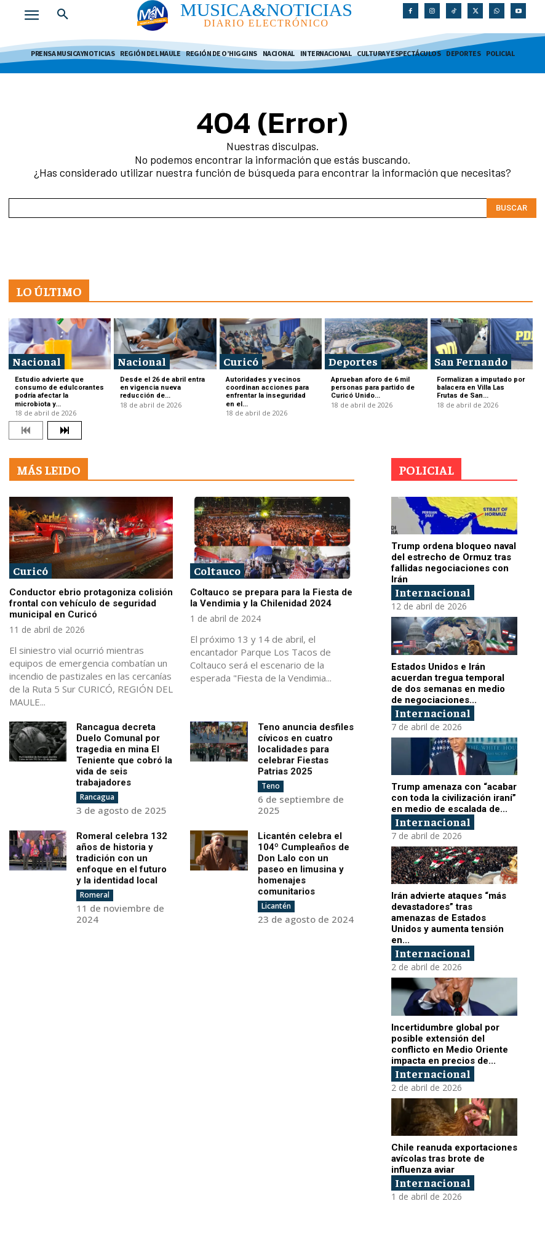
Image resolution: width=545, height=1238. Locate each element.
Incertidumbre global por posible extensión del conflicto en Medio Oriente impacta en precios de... (449, 1044)
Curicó (240, 361)
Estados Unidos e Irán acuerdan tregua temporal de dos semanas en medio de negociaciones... (448, 683)
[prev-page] (26, 430)
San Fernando (470, 361)
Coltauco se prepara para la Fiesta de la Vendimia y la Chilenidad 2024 (271, 598)
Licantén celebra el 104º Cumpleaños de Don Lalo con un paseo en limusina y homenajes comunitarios (303, 863)
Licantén (276, 906)
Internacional (433, 592)
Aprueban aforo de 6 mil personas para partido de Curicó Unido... (373, 388)
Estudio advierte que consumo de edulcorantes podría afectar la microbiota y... (59, 392)
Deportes (353, 361)
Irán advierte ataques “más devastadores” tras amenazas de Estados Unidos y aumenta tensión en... (448, 918)
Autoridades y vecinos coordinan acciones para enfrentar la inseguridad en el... (267, 392)
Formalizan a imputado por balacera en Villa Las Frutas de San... (481, 388)
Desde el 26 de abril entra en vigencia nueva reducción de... (162, 388)
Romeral (94, 895)
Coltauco (217, 570)
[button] (63, 15)
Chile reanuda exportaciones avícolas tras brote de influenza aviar (454, 1158)
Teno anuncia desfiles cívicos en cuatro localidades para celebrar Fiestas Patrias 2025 (306, 749)
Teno (270, 786)
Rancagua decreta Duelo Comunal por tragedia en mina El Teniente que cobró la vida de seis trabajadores (124, 754)
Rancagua (97, 797)
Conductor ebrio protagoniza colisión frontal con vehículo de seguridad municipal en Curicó (91, 603)
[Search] (511, 208)
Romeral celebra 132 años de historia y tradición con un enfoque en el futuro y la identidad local (121, 858)
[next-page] (64, 430)
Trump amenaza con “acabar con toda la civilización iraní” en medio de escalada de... (454, 797)
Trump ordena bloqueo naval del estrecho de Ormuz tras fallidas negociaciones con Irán (453, 563)
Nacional (36, 361)
